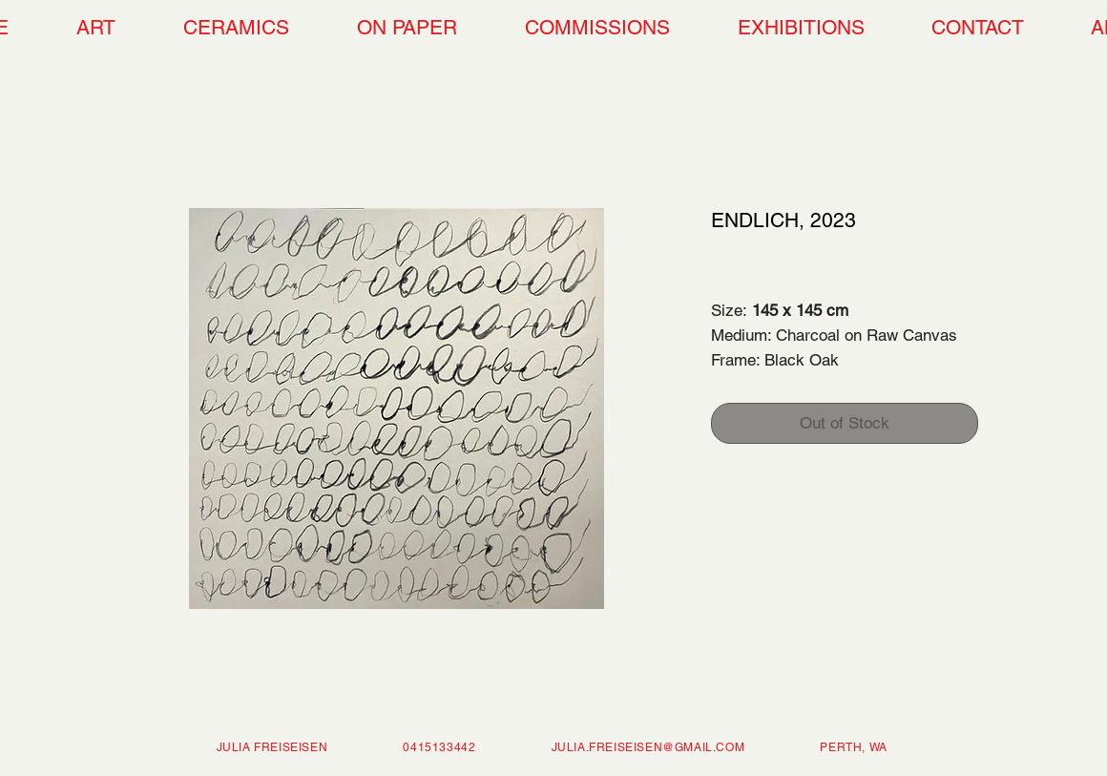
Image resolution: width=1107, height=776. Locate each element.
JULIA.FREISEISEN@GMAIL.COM (648, 747)
